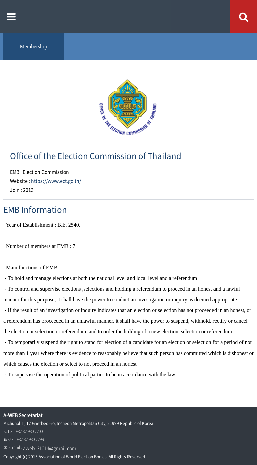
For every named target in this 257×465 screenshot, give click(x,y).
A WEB (128, 16)
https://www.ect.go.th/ (56, 180)
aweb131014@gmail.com (49, 448)
